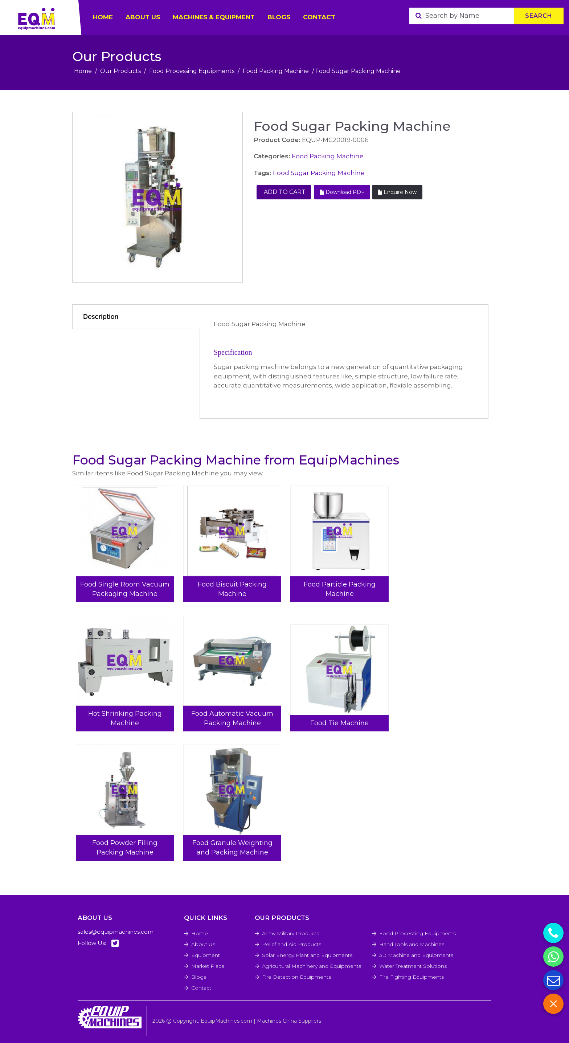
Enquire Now (397, 192)
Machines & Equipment (214, 17)
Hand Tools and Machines (411, 944)
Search (538, 15)
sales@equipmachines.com (115, 931)
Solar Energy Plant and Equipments (307, 955)
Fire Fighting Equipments (411, 977)
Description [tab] (100, 316)
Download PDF (342, 192)
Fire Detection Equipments (296, 977)
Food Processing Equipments (191, 71)
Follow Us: (98, 943)
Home (83, 71)
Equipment (205, 955)
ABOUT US (143, 17)
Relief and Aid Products (291, 944)
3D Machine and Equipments (416, 955)
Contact (319, 17)
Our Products (120, 71)
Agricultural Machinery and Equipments (311, 966)
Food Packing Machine (276, 71)
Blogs (278, 17)
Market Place (208, 966)
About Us (203, 944)
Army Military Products (290, 933)
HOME (103, 17)
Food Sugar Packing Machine (319, 172)
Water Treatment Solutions (413, 966)
